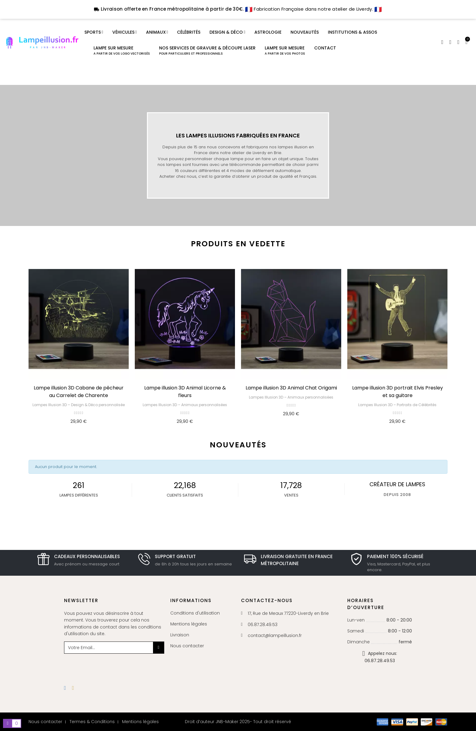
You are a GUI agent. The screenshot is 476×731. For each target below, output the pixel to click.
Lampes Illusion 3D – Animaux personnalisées (185, 404)
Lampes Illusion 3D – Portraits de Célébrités (397, 404)
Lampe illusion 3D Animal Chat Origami (291, 387)
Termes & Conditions (92, 722)
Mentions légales (188, 624)
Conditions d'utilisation (195, 613)
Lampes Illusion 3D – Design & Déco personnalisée (78, 404)
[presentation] (113, 665)
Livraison (179, 635)
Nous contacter (187, 646)
